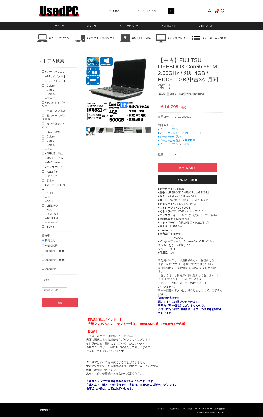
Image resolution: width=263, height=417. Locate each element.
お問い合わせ (206, 26)
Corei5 (186, 144)
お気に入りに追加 (187, 179)
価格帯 (46, 235)
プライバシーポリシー (202, 409)
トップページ (57, 26)
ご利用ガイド (169, 26)
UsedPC (45, 410)
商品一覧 (92, 26)
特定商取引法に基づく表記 (181, 409)
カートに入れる (187, 167)
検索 (59, 302)
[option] (118, 89)
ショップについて (129, 26)
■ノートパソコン (168, 129)
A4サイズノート (192, 132)
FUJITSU (190, 140)
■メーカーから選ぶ (169, 136)
